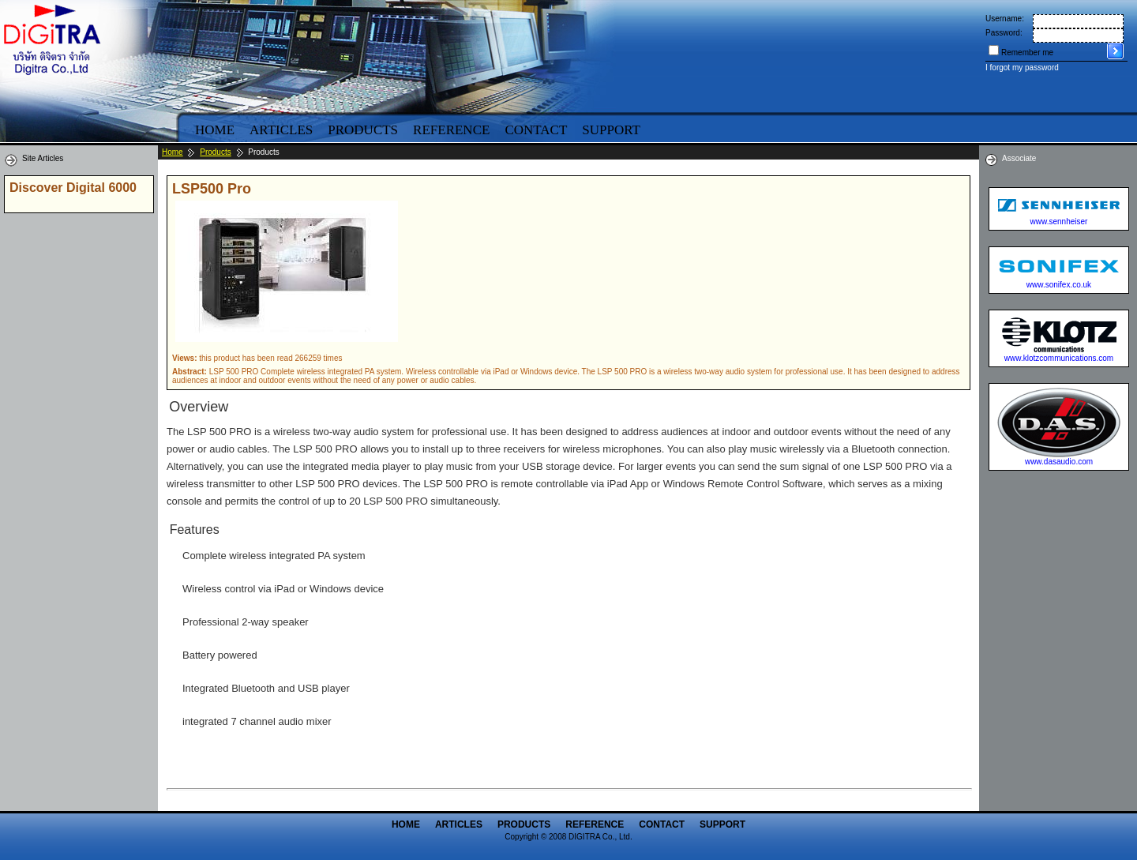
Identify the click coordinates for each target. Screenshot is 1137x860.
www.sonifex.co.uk (1058, 284)
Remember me (1027, 52)
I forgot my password (1022, 67)
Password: (1004, 32)
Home (215, 129)
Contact (536, 129)
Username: (1004, 18)
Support (611, 129)
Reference (451, 129)
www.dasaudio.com (1059, 461)
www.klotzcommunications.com (1058, 358)
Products (363, 129)
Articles (281, 129)
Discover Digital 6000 (73, 187)
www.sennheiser (1059, 221)
